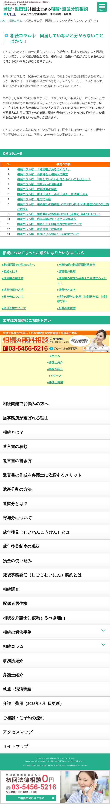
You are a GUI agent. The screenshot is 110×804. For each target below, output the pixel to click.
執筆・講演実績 (17, 689)
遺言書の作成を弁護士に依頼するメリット (42, 475)
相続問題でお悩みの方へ (26, 404)
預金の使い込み (17, 561)
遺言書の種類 (15, 446)
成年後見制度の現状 (21, 546)
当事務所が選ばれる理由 (25, 418)
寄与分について (17, 518)
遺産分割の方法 (17, 489)
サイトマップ (15, 746)
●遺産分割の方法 (12, 289)
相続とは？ (13, 432)
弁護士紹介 (13, 675)
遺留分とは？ (15, 504)
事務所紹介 (13, 661)
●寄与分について (12, 296)
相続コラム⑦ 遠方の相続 (34, 199)
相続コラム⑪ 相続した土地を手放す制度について (49, 224)
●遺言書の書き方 (12, 278)
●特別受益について (14, 308)
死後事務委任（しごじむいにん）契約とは (42, 575)
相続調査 (11, 589)
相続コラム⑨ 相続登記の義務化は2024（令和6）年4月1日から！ (59, 214)
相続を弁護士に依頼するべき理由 (34, 618)
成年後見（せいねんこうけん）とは (36, 532)
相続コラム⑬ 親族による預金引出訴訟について (48, 234)
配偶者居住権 (15, 603)
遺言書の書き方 (17, 461)
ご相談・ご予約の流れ (23, 718)
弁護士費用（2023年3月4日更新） (33, 703)
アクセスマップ (18, 732)
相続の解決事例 (17, 632)
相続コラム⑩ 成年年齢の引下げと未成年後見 (47, 219)
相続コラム (13, 646)
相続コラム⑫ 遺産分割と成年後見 (39, 229)
